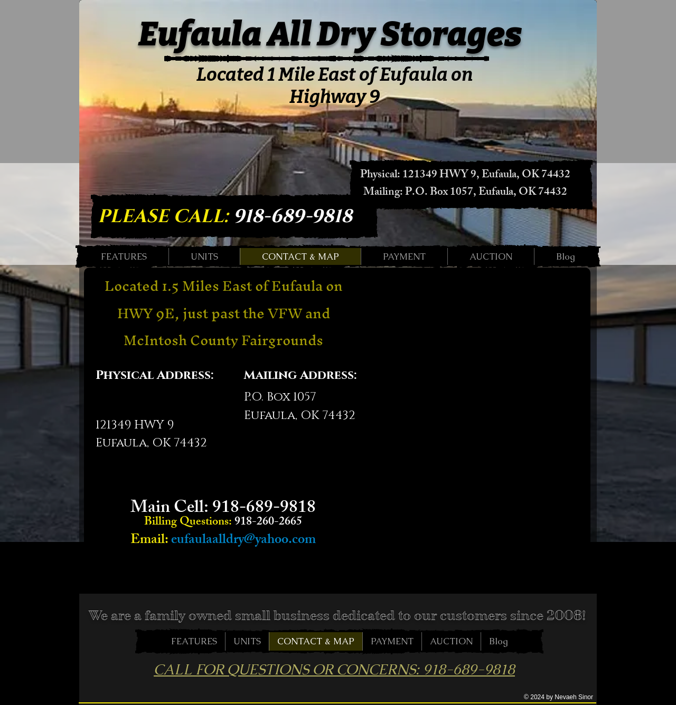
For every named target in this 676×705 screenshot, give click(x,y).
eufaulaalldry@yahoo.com (243, 541)
